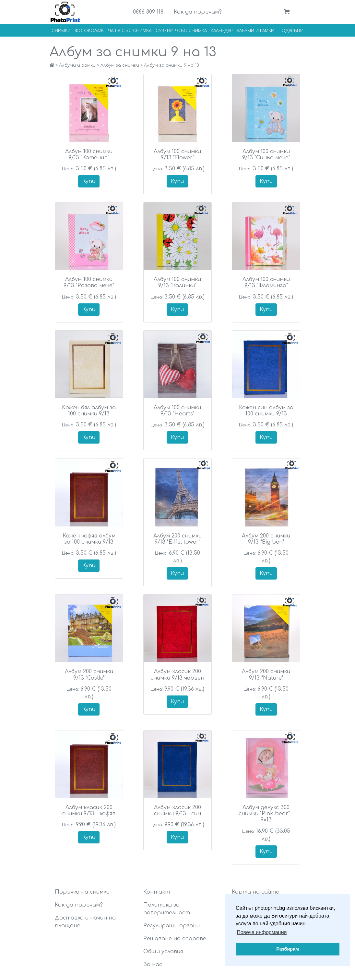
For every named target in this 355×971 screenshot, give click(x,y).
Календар (221, 30)
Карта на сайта (255, 892)
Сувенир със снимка (181, 30)
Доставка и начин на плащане (85, 922)
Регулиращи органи (171, 926)
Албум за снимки (120, 65)
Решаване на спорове (174, 939)
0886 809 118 (148, 12)
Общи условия (163, 951)
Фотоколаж (89, 30)
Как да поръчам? (198, 12)
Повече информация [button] (262, 932)
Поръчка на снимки (82, 892)
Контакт (156, 892)
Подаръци (290, 30)
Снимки (61, 30)
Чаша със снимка (129, 30)
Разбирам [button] (287, 949)
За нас (152, 964)
